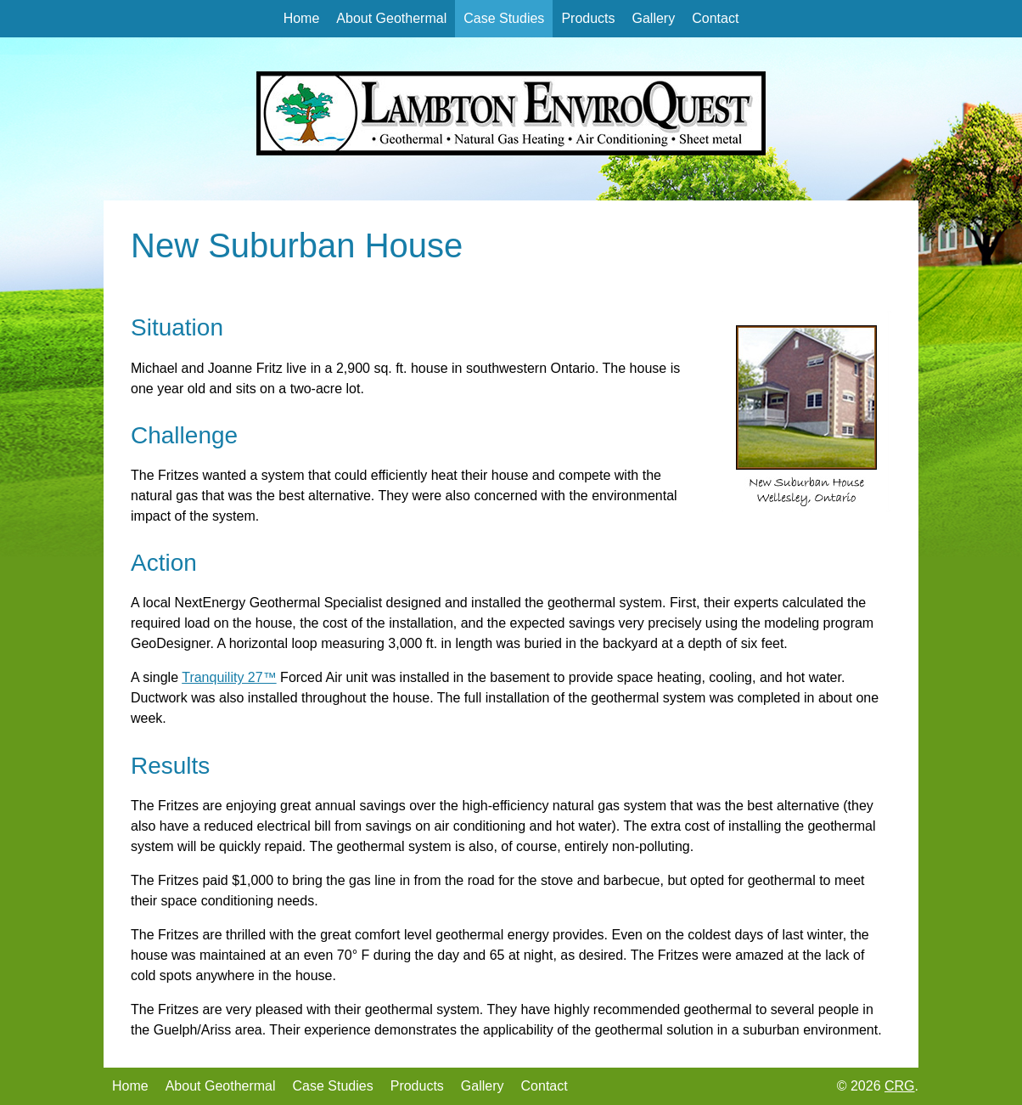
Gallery (654, 18)
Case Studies (503, 18)
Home (302, 18)
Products (588, 18)
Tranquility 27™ (229, 677)
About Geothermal (391, 18)
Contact (715, 18)
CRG (899, 1086)
